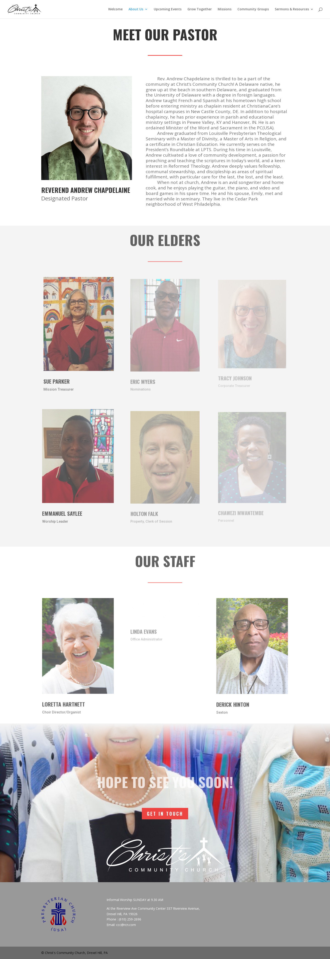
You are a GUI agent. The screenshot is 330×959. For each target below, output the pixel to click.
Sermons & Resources (292, 9)
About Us (136, 9)
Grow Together (199, 9)
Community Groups (253, 9)
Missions (224, 9)
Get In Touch (165, 813)
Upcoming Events (168, 9)
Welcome (115, 9)
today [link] (237, 161)
